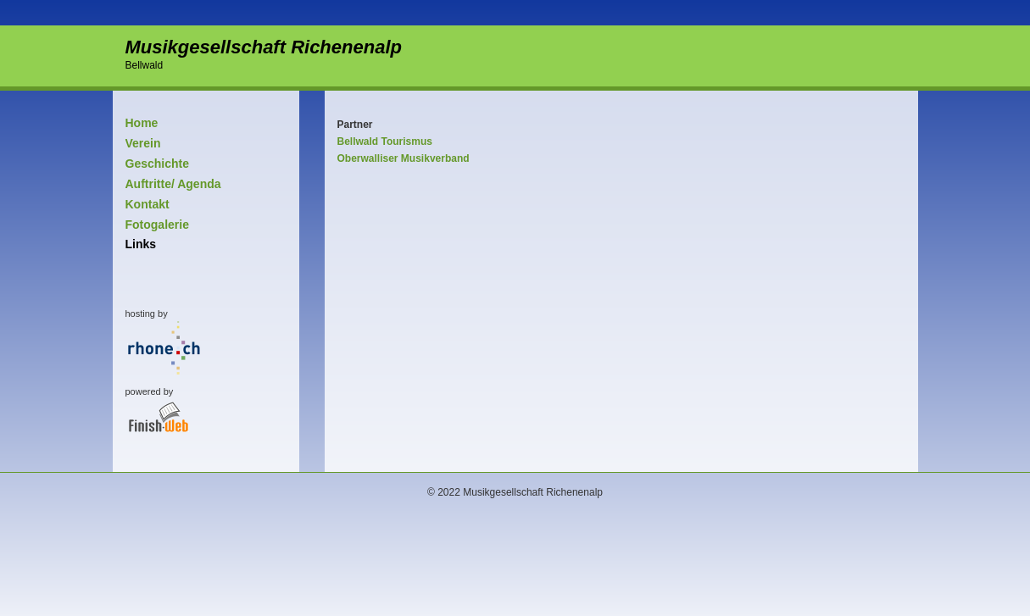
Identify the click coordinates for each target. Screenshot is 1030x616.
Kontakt (147, 204)
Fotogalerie (157, 224)
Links (141, 244)
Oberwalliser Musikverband (403, 158)
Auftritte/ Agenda (173, 184)
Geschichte (157, 163)
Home (142, 123)
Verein (143, 143)
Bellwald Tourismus (384, 141)
